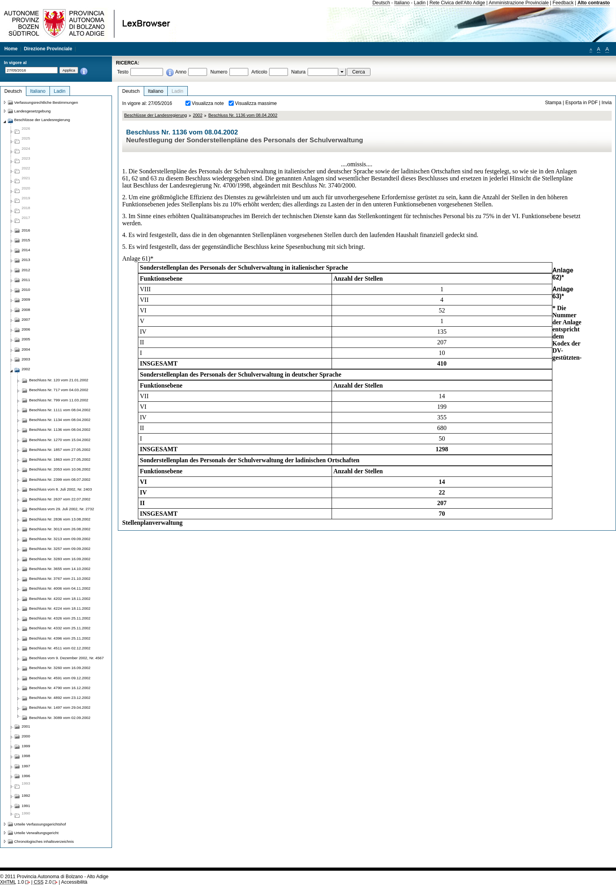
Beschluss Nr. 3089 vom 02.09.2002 (59, 717)
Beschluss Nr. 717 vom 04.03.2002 (58, 390)
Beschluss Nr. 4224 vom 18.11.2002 (59, 608)
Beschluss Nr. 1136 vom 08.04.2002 (242, 115)
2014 (26, 250)
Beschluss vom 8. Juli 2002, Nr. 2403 (60, 489)
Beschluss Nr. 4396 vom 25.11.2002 (59, 638)
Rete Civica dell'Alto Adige (457, 3)
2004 (26, 349)
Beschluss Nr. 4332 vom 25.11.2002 (59, 628)
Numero (218, 72)
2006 (26, 329)
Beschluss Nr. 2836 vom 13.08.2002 (59, 519)
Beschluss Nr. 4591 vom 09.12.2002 (59, 678)
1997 (26, 766)
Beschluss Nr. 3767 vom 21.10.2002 (59, 578)
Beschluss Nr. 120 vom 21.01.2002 (58, 380)
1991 (26, 805)
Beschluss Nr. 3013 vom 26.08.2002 (59, 529)
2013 (26, 259)
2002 (197, 115)
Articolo (259, 72)
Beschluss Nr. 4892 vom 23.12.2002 (59, 697)
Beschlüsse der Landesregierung (155, 115)
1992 (26, 795)
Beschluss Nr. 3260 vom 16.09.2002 (59, 668)
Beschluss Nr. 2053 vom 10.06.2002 (59, 469)
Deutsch (381, 3)
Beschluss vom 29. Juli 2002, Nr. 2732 (61, 509)
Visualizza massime (256, 103)
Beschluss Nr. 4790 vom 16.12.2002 (59, 688)
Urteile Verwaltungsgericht (36, 833)
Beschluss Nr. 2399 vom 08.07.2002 (59, 479)
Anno (180, 72)
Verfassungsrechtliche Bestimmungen (46, 102)
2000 (26, 736)
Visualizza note (208, 103)
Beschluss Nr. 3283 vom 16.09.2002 (59, 559)
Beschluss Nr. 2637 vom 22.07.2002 (59, 499)
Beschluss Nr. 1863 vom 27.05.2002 (59, 459)
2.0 (42, 882)
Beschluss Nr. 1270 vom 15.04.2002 (59, 440)
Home (11, 48)
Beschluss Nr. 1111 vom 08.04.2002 (59, 410)
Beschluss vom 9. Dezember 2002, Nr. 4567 (66, 658)
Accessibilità (74, 882)
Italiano (402, 3)
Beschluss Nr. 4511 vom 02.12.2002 (59, 648)
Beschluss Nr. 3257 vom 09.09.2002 (59, 548)
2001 (26, 726)
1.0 (12, 882)
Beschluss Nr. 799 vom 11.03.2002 (58, 400)
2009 (26, 299)
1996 (26, 776)
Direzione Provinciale (48, 48)
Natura (298, 72)
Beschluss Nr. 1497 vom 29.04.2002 (59, 707)
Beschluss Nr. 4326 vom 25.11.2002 (59, 618)
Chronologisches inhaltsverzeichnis (44, 841)
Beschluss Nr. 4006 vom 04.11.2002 (59, 588)
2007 (26, 319)
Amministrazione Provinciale (519, 3)
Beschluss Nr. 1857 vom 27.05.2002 (59, 449)
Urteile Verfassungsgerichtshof (40, 824)
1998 (26, 756)
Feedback (563, 3)
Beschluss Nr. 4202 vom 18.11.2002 (59, 598)
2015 (26, 240)
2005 (26, 339)
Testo (122, 72)
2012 (26, 270)
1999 (26, 746)
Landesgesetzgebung (32, 111)
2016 (26, 230)
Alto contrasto (594, 3)
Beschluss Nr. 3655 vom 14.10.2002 (59, 568)
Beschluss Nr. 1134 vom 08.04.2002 (59, 419)
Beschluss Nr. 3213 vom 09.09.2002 (59, 539)
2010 (26, 289)
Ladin (420, 3)
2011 (26, 280)
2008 (26, 309)
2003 (26, 359)
